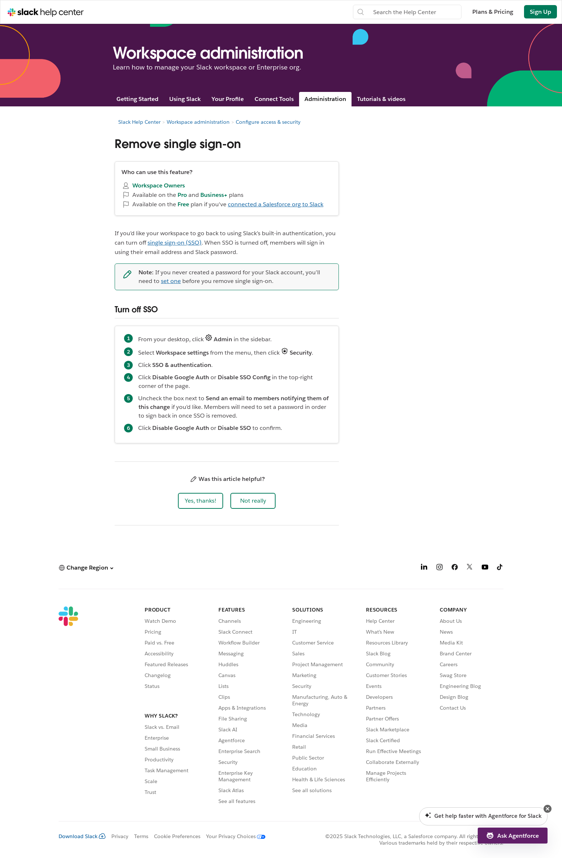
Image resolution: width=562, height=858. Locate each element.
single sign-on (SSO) (174, 242)
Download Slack (82, 836)
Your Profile (228, 99)
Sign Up (540, 12)
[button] (200, 501)
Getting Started (137, 99)
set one (171, 281)
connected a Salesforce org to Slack (275, 204)
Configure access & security (268, 122)
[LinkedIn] (424, 568)
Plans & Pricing (492, 12)
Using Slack (185, 99)
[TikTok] (500, 568)
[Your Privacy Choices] (232, 836)
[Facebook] (454, 568)
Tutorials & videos (381, 99)
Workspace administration (198, 122)
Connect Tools (274, 99)
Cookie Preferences (177, 836)
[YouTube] (485, 568)
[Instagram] (439, 568)
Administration (325, 99)
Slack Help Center (139, 122)
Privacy (119, 836)
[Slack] (68, 706)
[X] (470, 568)
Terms (141, 836)
